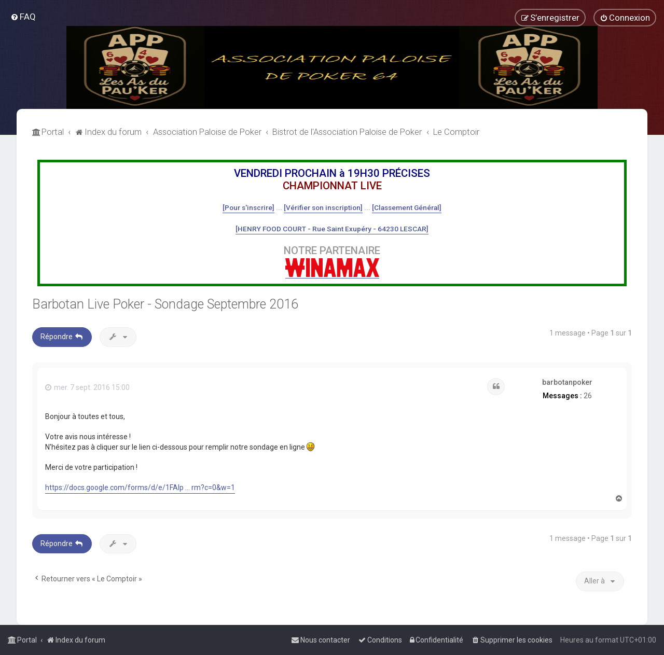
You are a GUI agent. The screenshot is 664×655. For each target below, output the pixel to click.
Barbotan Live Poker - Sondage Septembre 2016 (165, 304)
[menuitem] (23, 16)
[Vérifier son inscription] (323, 207)
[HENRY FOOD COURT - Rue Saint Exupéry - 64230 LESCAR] (332, 229)
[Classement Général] (406, 207)
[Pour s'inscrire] (248, 207)
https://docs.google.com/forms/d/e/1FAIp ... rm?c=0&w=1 (140, 487)
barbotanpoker (567, 382)
